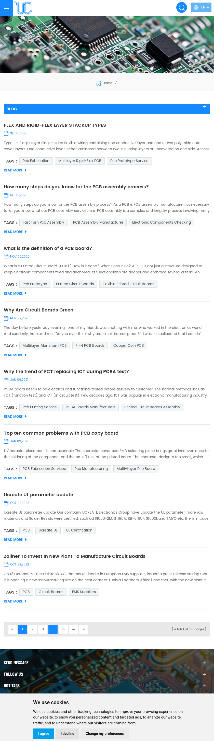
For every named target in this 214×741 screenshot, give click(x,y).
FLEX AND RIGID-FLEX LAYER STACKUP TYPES (55, 125)
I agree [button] (43, 734)
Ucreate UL (48, 530)
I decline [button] (67, 734)
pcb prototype (35, 284)
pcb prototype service (129, 161)
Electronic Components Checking (161, 222)
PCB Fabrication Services (44, 469)
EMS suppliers (84, 592)
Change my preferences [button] (105, 734)
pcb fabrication (36, 161)
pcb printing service (40, 407)
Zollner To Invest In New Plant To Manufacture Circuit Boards (74, 556)
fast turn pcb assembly (43, 222)
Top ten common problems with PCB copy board (61, 433)
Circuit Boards (51, 592)
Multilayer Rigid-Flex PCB (79, 161)
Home (104, 83)
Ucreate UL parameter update (38, 495)
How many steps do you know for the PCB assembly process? (76, 187)
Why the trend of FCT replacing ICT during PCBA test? (66, 371)
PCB (26, 530)
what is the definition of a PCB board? (48, 248)
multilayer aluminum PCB (45, 346)
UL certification (79, 530)
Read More (15, 170)
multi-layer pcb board (136, 469)
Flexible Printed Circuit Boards (128, 284)
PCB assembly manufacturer (98, 222)
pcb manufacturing (91, 469)
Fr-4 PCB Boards (90, 346)
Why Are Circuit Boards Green (38, 310)
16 (63, 629)
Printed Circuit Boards (75, 284)
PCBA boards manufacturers (90, 407)
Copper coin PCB (128, 346)
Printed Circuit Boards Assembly (152, 407)
